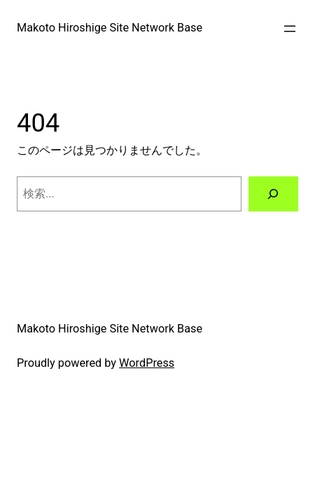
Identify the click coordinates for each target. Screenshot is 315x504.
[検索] (273, 193)
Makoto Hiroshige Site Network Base (109, 27)
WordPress (146, 363)
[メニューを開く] (289, 28)
